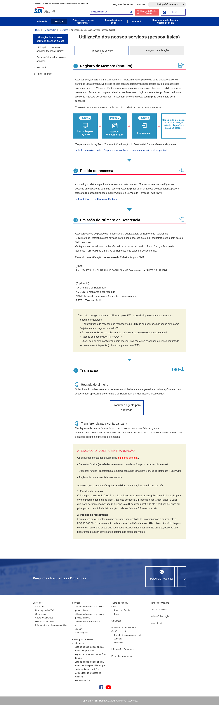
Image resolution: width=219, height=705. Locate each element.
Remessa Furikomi (107, 199)
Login (174, 12)
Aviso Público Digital (160, 616)
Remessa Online (82, 680)
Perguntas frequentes (123, 4)
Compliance (41, 614)
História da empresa (44, 621)
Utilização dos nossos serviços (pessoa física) (50, 39)
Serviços (64, 30)
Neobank (41, 67)
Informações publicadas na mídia (50, 625)
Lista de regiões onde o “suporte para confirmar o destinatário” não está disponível (122, 150)
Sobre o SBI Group (44, 617)
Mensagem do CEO (44, 610)
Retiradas (118, 642)
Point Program (44, 74)
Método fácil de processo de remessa (88, 675)
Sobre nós (38, 603)
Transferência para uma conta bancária (128, 637)
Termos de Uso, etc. (160, 603)
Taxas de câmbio (122, 610)
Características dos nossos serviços (51, 59)
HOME (37, 30)
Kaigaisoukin (50, 30)
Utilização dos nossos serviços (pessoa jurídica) (50, 49)
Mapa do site (157, 623)
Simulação (116, 621)
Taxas (117, 614)
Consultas (140, 4)
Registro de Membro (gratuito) (149, 12)
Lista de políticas (159, 609)
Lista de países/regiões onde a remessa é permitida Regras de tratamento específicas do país (90, 652)
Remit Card (84, 199)
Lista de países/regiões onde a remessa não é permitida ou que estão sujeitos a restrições (90, 665)
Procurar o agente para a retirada (127, 408)
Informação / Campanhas (123, 649)
